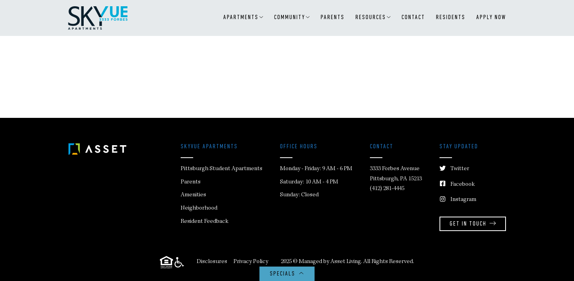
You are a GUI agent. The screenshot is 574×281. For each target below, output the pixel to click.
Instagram (457, 200)
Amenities (193, 195)
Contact (413, 17)
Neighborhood (199, 208)
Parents (332, 17)
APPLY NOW (491, 17)
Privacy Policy (250, 262)
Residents (450, 17)
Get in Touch (473, 224)
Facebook (457, 184)
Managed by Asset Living (330, 262)
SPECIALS (287, 274)
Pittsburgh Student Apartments (221, 169)
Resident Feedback (204, 222)
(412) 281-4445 (387, 189)
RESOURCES (373, 17)
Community (292, 17)
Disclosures (212, 262)
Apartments (243, 17)
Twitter (454, 169)
